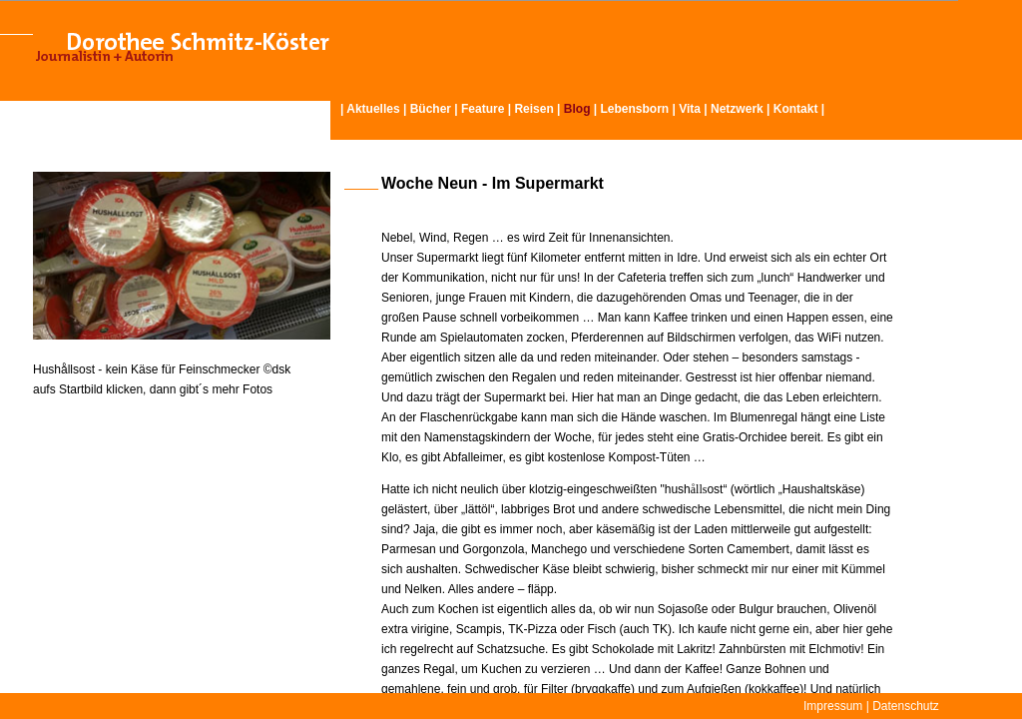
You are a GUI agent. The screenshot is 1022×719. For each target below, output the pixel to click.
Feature (482, 109)
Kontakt (795, 109)
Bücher (430, 109)
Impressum (832, 706)
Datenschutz (905, 706)
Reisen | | (557, 109)
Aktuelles (372, 109)
